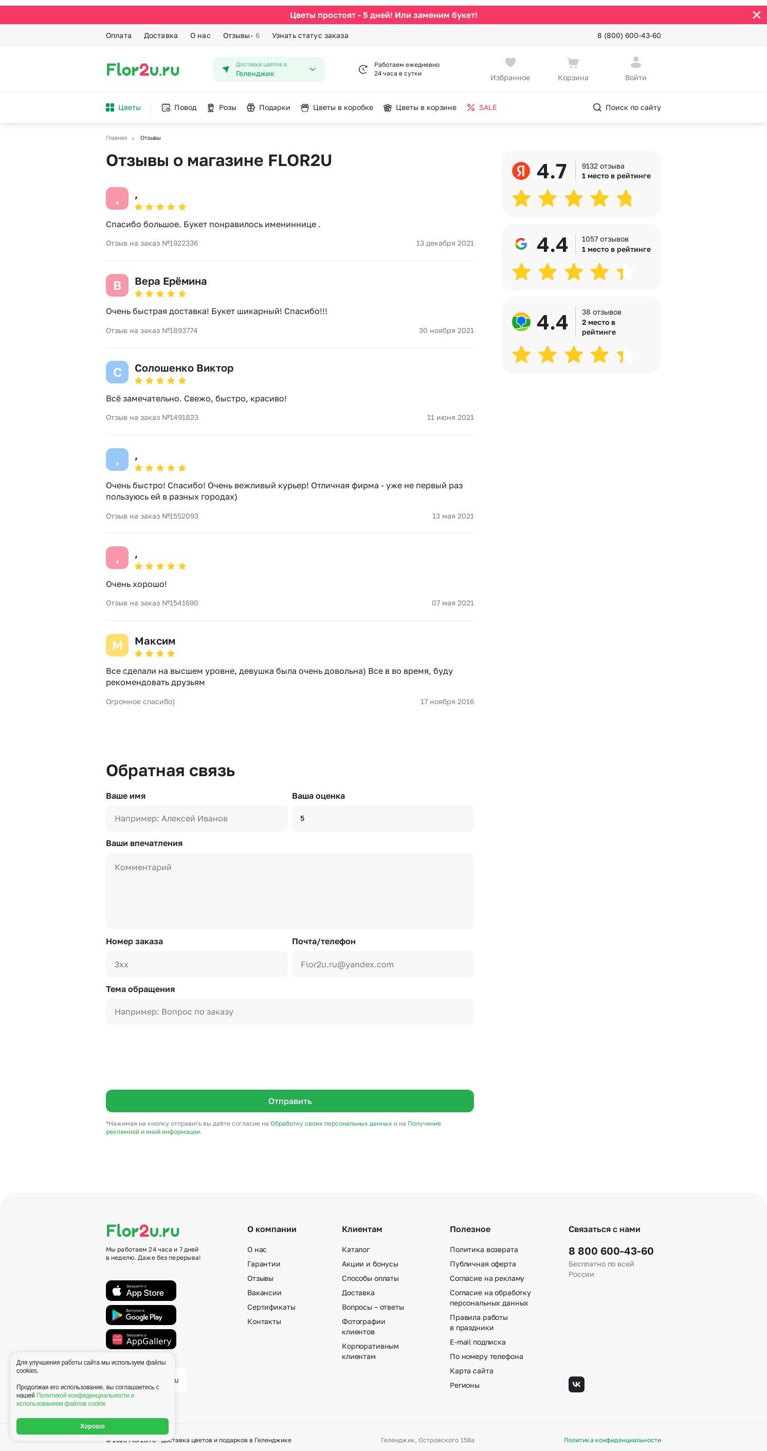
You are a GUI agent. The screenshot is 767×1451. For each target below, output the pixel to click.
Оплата (119, 29)
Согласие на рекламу (487, 1273)
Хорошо (92, 1426)
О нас (200, 29)
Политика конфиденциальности (612, 1434)
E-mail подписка (478, 1336)
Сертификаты (271, 1301)
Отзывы (241, 30)
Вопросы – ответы (373, 1301)
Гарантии (264, 1258)
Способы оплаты (370, 1273)
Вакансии (264, 1287)
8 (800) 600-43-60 (629, 29)
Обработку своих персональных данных (332, 1118)
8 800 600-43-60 (611, 1245)
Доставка (161, 29)
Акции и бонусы (370, 1258)
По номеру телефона (486, 1351)
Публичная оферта (483, 1258)
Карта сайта (471, 1365)
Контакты (264, 1316)
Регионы (465, 1379)
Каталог (356, 1244)
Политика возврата (484, 1244)
